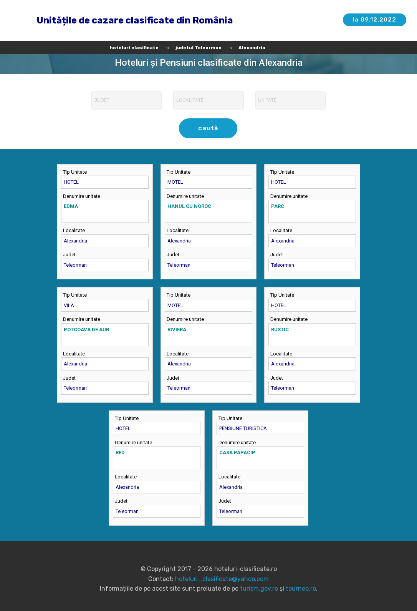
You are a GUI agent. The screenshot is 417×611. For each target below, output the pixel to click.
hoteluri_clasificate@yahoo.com (222, 578)
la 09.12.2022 (374, 19)
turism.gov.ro (259, 588)
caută (208, 128)
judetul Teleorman (198, 47)
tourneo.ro (301, 588)
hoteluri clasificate (134, 47)
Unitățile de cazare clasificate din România (134, 20)
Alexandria (251, 47)
